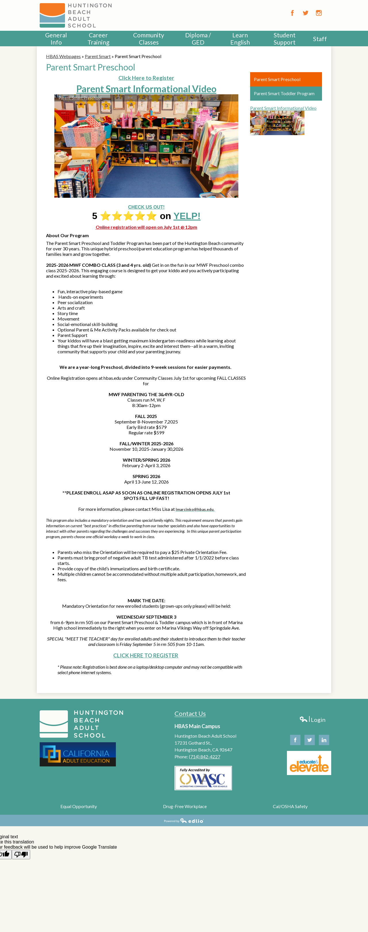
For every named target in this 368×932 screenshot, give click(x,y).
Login (312, 719)
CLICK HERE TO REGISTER (145, 655)
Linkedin (324, 741)
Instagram (319, 13)
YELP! (186, 216)
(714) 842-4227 (204, 756)
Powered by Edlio (184, 820)
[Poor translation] (21, 854)
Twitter (305, 13)
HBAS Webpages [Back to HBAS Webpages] (63, 56)
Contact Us (190, 713)
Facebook (292, 13)
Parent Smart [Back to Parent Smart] (98, 56)
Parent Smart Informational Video (146, 88)
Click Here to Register (146, 77)
